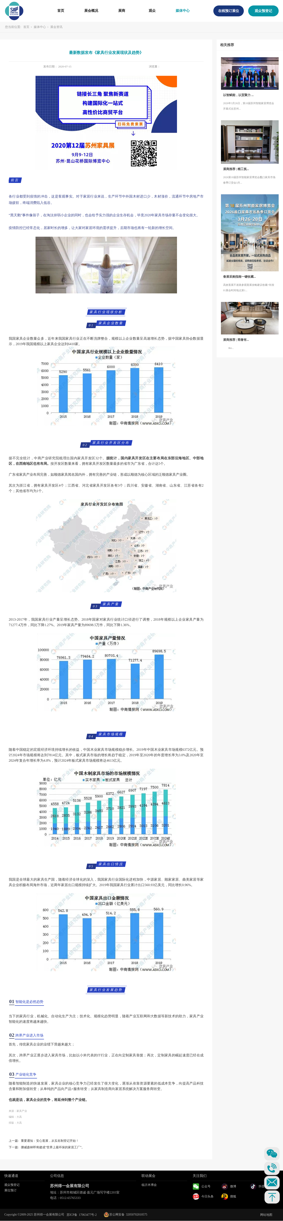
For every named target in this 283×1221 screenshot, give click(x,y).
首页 (60, 10)
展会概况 (91, 10)
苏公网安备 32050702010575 (125, 1214)
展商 (121, 10)
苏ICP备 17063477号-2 (82, 1214)
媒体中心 (183, 10)
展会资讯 (56, 27)
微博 (233, 1186)
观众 (152, 10)
